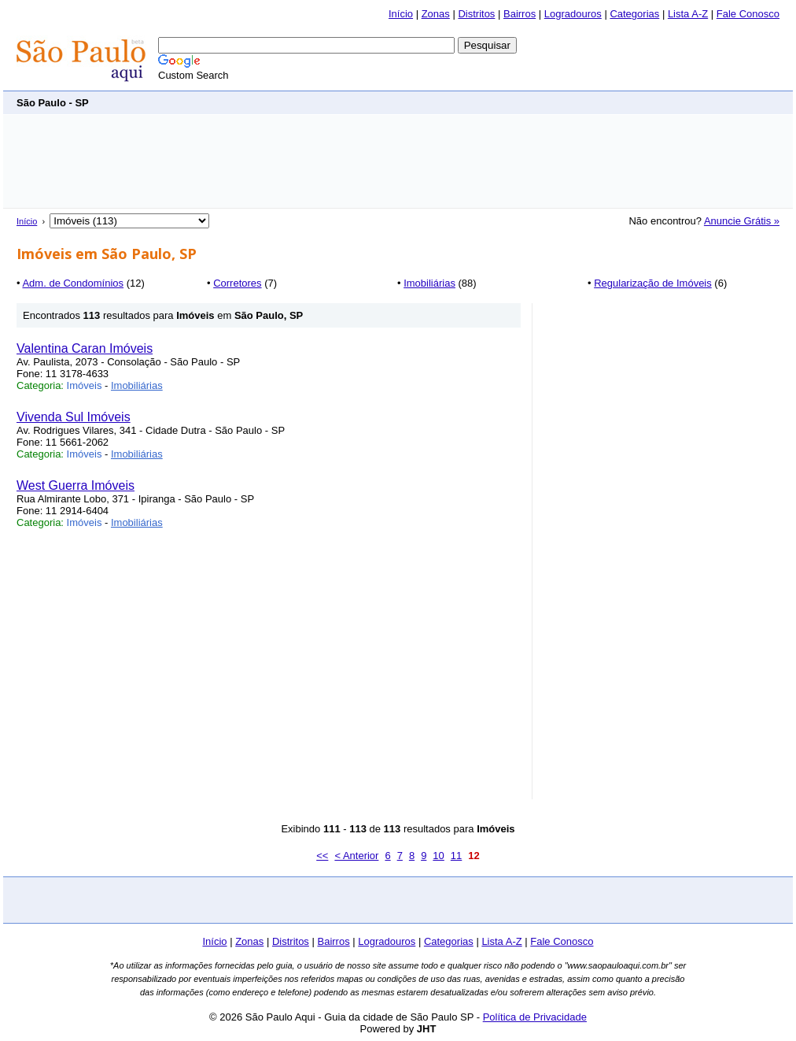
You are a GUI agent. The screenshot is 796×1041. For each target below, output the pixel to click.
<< (322, 855)
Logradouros (573, 14)
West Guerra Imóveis (76, 485)
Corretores (237, 283)
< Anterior (356, 855)
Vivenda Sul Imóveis (74, 417)
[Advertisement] (493, 102)
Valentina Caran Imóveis (85, 348)
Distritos (476, 14)
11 (456, 855)
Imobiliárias (429, 283)
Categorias (634, 14)
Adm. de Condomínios (72, 283)
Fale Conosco (748, 14)
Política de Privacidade (535, 1017)
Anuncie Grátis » (741, 221)
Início (401, 14)
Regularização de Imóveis (653, 283)
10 (438, 855)
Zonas (436, 14)
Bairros (519, 14)
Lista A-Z (688, 14)
